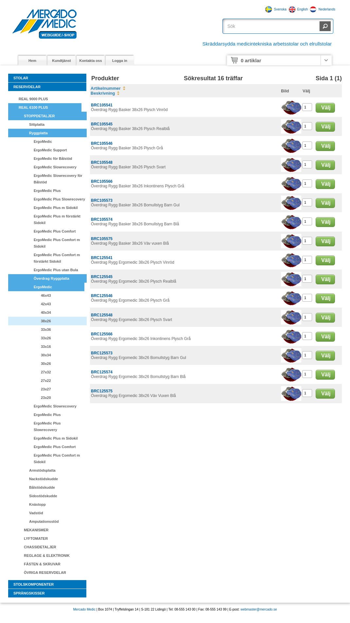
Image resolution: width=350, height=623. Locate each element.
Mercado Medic (84, 609)
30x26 (46, 364)
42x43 (46, 304)
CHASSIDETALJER (40, 547)
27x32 (46, 372)
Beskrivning (103, 93)
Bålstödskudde (42, 487)
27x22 (46, 381)
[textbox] (272, 26)
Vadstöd (36, 513)
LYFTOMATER (36, 538)
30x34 (46, 355)
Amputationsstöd (44, 521)
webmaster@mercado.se (258, 609)
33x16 (46, 347)
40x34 (46, 312)
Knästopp (37, 504)
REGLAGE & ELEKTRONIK (47, 555)
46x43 (46, 295)
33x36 (46, 329)
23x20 (46, 398)
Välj (325, 107)
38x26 (46, 321)
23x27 (46, 389)
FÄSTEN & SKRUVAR (42, 564)
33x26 (46, 338)
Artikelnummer (106, 88)
